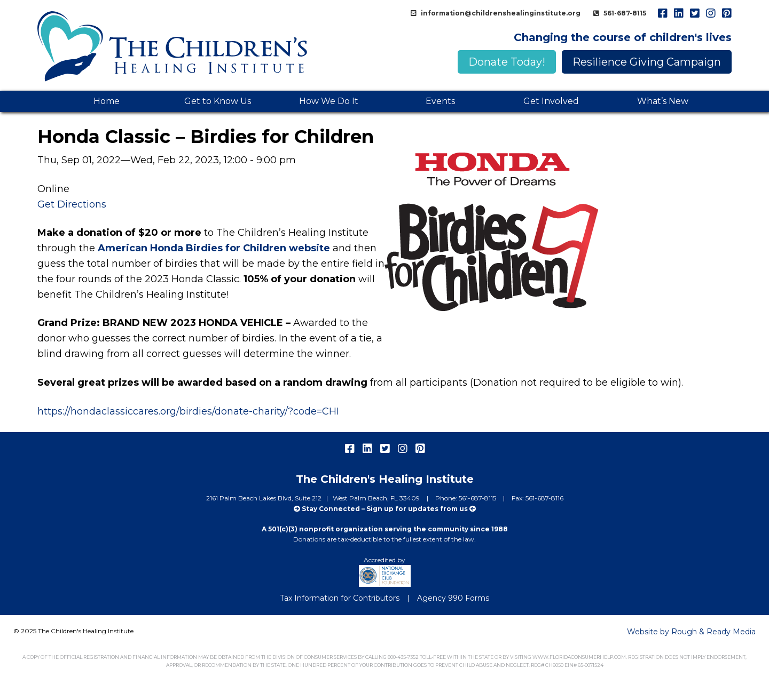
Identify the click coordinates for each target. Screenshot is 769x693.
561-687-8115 (624, 13)
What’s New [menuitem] (662, 101)
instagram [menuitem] (710, 13)
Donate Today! (506, 61)
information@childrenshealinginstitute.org (499, 13)
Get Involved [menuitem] (551, 101)
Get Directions (71, 204)
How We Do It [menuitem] (328, 101)
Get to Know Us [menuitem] (217, 101)
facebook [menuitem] (662, 13)
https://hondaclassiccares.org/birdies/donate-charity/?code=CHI (188, 411)
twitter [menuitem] (694, 13)
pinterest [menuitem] (726, 13)
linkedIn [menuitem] (678, 13)
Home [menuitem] (106, 101)
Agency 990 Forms (453, 598)
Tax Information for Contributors (339, 598)
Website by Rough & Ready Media (691, 631)
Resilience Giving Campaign (646, 61)
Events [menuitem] (440, 101)
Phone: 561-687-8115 (466, 498)
